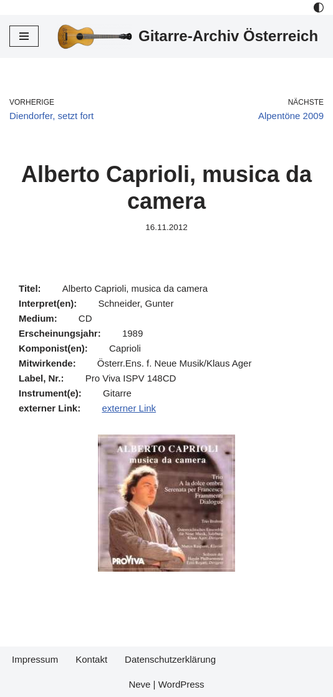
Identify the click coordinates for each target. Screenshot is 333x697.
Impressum (35, 659)
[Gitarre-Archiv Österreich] (187, 36)
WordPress (181, 684)
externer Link (129, 408)
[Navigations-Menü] (24, 36)
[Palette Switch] (319, 7)
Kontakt (91, 659)
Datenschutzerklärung (170, 659)
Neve (139, 684)
